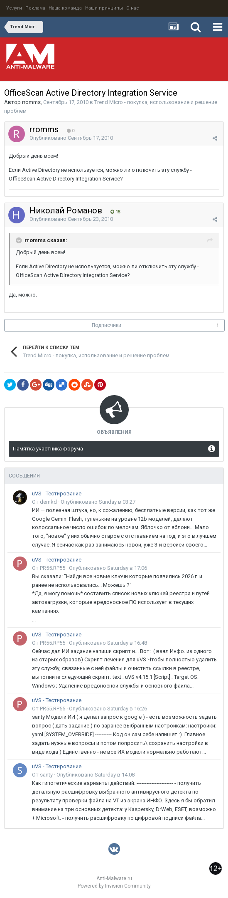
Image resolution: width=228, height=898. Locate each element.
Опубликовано (71, 138)
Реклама (35, 8)
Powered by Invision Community (114, 886)
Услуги (14, 8)
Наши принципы (104, 8)
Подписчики (106, 325)
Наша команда (65, 8)
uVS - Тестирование (56, 493)
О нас (132, 8)
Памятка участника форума (48, 448)
